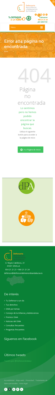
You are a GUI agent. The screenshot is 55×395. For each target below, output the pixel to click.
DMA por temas (12, 310)
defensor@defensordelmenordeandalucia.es (23, 274)
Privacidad (31, 380)
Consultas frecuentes (14, 326)
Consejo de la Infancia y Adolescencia (21, 314)
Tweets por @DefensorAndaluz (17, 362)
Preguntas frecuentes (14, 330)
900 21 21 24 (42, 19)
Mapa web (21, 380)
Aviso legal (24, 383)
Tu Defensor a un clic (14, 301)
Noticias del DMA (12, 322)
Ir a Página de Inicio (30, 149)
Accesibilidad (10, 380)
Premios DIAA (11, 318)
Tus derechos (11, 305)
